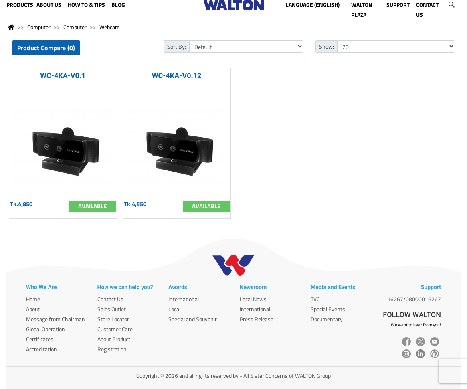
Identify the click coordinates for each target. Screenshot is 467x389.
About (33, 309)
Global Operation (45, 329)
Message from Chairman (55, 319)
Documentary (327, 319)
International (183, 299)
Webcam (109, 27)
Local (174, 309)
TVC (315, 299)
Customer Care (115, 329)
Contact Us (110, 299)
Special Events (328, 309)
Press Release (256, 319)
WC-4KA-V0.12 (177, 75)
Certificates (39, 339)
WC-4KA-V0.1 (62, 75)
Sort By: (176, 46)
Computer (39, 27)
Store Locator (113, 319)
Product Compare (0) (46, 48)
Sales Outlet (111, 309)
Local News (253, 299)
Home (33, 299)
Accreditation (41, 349)
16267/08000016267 (414, 299)
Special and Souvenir (192, 319)
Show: (326, 46)
